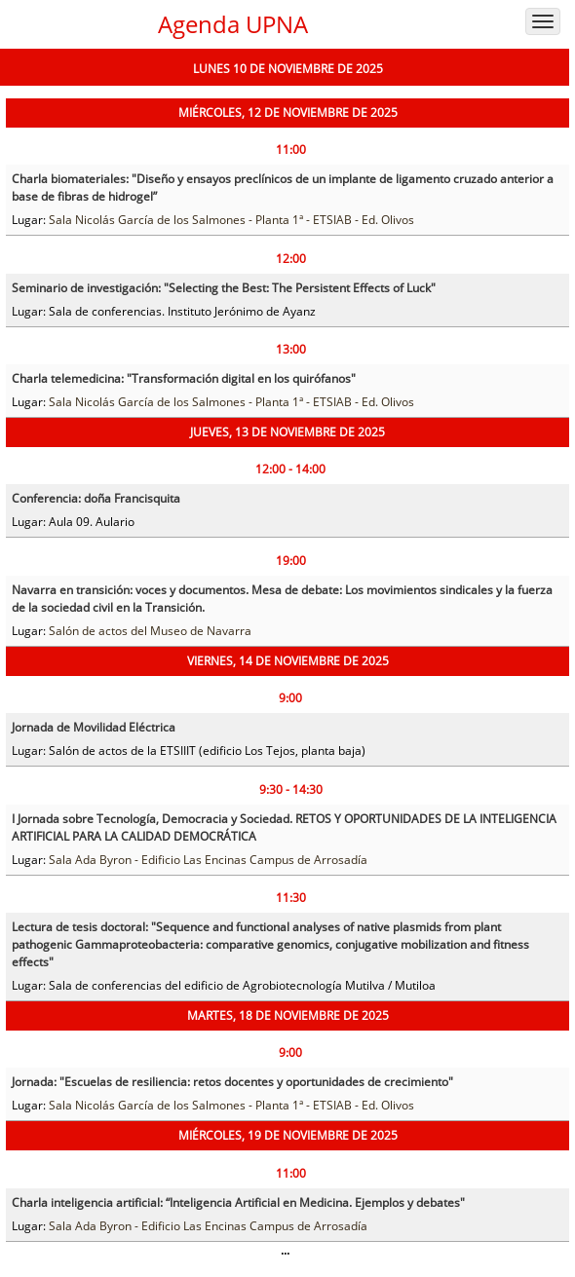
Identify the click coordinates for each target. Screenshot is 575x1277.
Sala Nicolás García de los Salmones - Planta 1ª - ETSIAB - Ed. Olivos (231, 219)
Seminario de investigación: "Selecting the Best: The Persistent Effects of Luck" (224, 288)
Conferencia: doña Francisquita (96, 498)
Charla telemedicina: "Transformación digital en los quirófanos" (184, 378)
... (285, 1250)
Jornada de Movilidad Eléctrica (93, 727)
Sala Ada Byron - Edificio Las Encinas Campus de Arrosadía (208, 859)
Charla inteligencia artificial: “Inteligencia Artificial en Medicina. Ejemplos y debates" (238, 1202)
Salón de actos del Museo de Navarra (150, 630)
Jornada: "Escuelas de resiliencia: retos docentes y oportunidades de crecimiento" (232, 1081)
